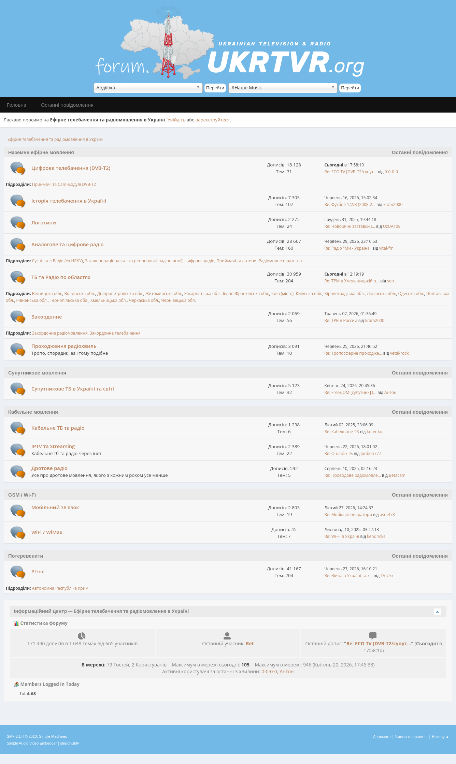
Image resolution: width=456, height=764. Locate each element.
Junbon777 (371, 453)
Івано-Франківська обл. (246, 293)
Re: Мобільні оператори (348, 514)
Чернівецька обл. (178, 300)
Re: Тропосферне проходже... (353, 353)
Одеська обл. (411, 293)
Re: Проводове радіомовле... (352, 475)
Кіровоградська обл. (345, 293)
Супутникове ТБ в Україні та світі (72, 388)
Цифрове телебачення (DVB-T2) (70, 167)
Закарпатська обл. (202, 293)
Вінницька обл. (47, 293)
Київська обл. (309, 293)
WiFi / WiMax (46, 532)
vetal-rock (399, 353)
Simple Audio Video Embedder (32, 743)
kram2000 (392, 204)
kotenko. (375, 432)
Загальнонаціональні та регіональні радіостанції (133, 261)
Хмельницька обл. (108, 300)
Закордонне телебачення (115, 333)
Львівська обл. (381, 293)
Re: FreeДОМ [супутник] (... (350, 392)
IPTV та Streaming (53, 446)
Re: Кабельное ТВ (341, 432)
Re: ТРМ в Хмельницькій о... (351, 281)
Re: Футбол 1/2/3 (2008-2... (349, 204)
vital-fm (386, 248)
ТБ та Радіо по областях (60, 277)
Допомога (382, 736)
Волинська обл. (79, 293)
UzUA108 (391, 226)
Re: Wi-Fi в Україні (341, 536)
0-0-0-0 (391, 172)
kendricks (376, 536)
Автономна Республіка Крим (60, 588)
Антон (390, 392)
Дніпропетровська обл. (120, 293)
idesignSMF (70, 743)
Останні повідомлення (420, 152)
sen (390, 281)
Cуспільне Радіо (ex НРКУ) (57, 261)
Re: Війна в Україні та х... (348, 575)
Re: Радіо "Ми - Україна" (347, 248)
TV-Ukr (387, 575)
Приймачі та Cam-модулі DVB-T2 (64, 184)
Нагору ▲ (440, 736)
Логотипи (43, 222)
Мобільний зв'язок (55, 507)
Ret (250, 643)
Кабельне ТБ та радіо (58, 427)
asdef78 (387, 514)
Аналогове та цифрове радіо (67, 244)
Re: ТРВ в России (340, 320)
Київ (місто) (282, 293)
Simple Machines (53, 736)
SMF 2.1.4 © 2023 (22, 736)
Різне (38, 571)
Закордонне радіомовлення (60, 333)
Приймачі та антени (236, 261)
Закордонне (46, 316)
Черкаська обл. (144, 300)
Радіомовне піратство (280, 261)
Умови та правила (411, 736)
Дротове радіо (49, 468)
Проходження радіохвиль (64, 345)
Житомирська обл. (163, 293)
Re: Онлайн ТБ (338, 453)
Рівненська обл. (32, 300)
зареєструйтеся (213, 120)
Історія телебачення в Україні (68, 200)
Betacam (397, 475)
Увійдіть (176, 120)
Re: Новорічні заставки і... (349, 226)
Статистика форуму (41, 623)
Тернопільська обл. (69, 300)
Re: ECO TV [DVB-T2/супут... (350, 172)
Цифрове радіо (199, 261)
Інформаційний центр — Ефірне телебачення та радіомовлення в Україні (101, 611)
